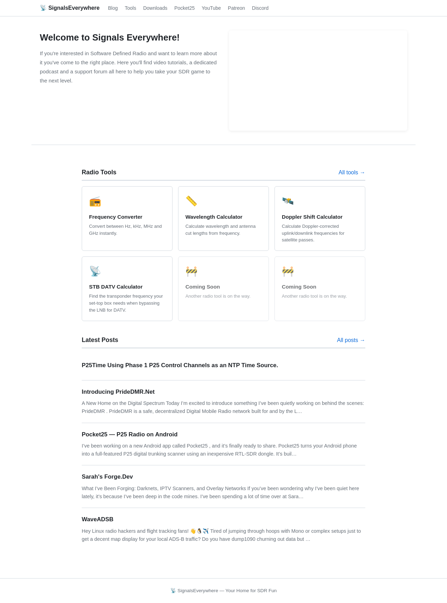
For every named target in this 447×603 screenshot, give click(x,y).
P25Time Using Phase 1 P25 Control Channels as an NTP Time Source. (180, 365)
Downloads (155, 8)
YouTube (211, 8)
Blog (113, 8)
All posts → (351, 340)
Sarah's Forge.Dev (107, 476)
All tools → (352, 172)
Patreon (236, 8)
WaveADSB (97, 519)
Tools (130, 8)
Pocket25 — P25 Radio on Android (129, 434)
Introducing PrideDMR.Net (118, 391)
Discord (260, 8)
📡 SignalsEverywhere (70, 8)
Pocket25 (184, 8)
